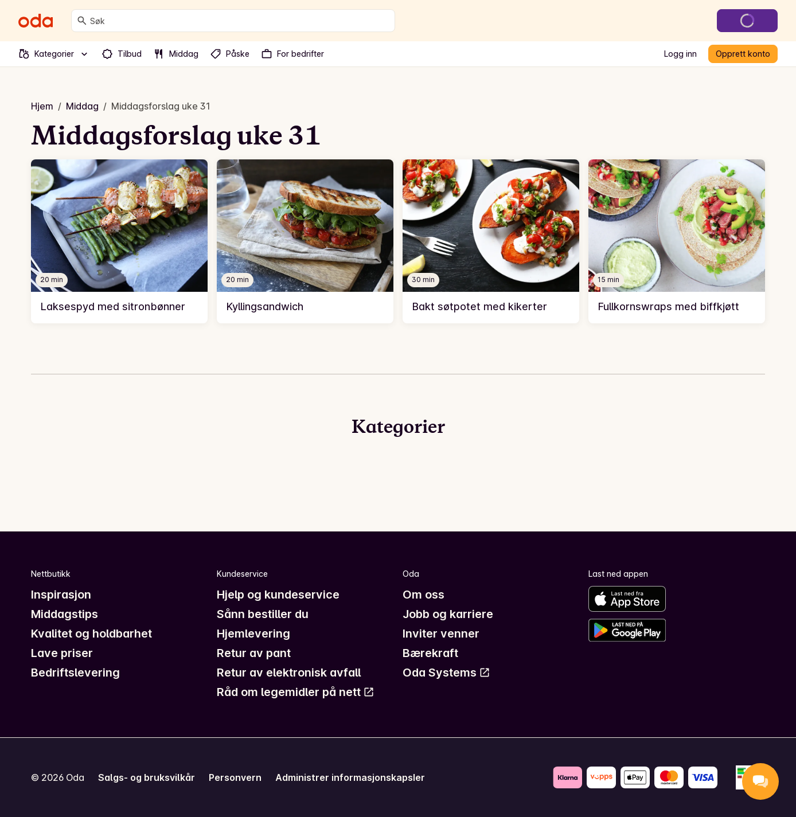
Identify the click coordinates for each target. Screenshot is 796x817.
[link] (119, 241)
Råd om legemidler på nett (295, 692)
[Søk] (82, 20)
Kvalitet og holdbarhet (91, 633)
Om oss (423, 594)
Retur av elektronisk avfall (289, 672)
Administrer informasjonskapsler (350, 777)
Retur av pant (254, 653)
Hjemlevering (253, 633)
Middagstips (64, 614)
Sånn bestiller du (263, 614)
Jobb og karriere (448, 614)
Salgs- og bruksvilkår (146, 777)
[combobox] (240, 21)
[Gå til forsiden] (35, 21)
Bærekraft (430, 653)
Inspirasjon (61, 594)
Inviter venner (441, 633)
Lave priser (62, 653)
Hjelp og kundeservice (278, 594)
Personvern (235, 777)
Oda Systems (446, 672)
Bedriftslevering (75, 672)
